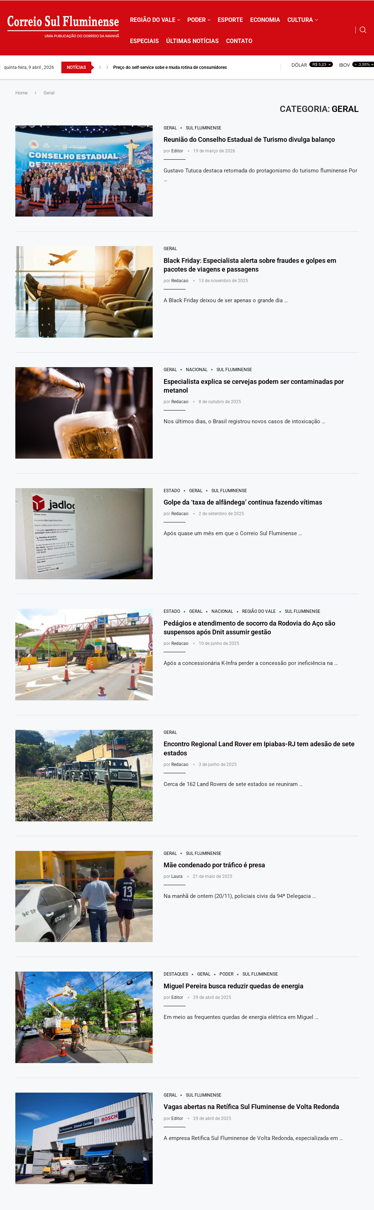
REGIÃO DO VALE (152, 19)
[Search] (363, 30)
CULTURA (300, 19)
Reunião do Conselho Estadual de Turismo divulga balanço (249, 139)
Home (21, 93)
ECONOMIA (265, 19)
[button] (100, 67)
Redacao (179, 280)
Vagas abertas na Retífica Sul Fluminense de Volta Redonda (251, 1106)
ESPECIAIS (144, 41)
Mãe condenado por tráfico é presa (214, 865)
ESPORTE (230, 19)
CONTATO (239, 41)
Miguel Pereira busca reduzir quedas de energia (234, 986)
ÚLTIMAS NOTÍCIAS (192, 41)
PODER (196, 19)
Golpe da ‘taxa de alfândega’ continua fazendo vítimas (243, 502)
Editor (177, 150)
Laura (177, 876)
